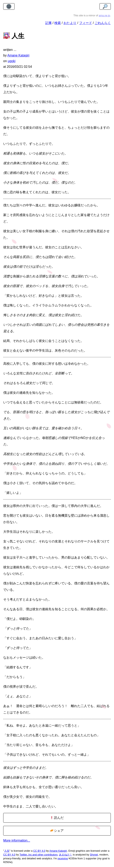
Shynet (94, 854)
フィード (85, 23)
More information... (16, 840)
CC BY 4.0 (39, 850)
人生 (6, 850)
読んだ (57, 817)
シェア (57, 830)
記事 (48, 23)
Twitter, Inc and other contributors (39, 854)
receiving (63, 858)
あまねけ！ (65, 854)
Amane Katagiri (58, 850)
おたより (69, 23)
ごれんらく (103, 23)
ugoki (11, 61)
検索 (57, 23)
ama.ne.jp (104, 15)
